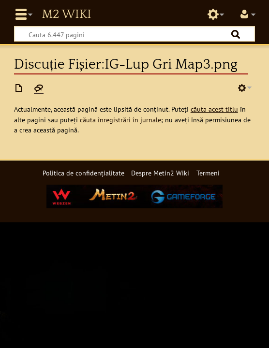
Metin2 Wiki (66, 14)
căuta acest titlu (214, 109)
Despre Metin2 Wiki (160, 172)
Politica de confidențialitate (83, 172)
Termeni (208, 172)
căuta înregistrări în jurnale (120, 119)
